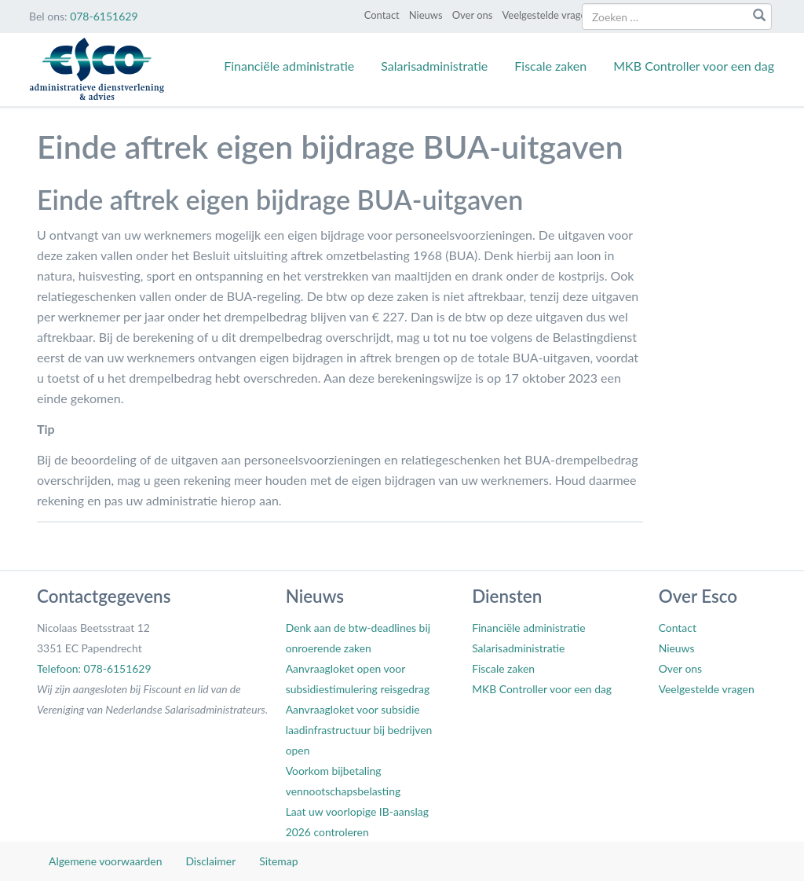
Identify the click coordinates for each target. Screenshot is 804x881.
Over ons (472, 15)
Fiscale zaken (550, 65)
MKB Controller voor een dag (693, 65)
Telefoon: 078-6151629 (94, 668)
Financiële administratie (289, 65)
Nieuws (426, 15)
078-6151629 (103, 16)
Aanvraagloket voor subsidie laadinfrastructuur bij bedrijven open (359, 730)
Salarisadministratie (434, 65)
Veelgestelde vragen (546, 15)
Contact (382, 15)
